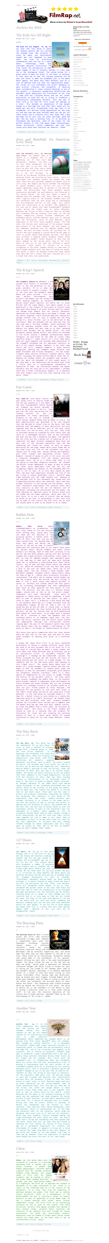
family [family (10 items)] (78, 175)
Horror (75, 129)
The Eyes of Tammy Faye (80, 85)
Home (19, 5)
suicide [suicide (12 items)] (84, 188)
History (75, 126)
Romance (76, 143)
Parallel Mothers (78, 80)
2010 (75, 335)
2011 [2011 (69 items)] (81, 164)
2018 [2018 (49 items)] (85, 169)
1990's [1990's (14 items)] (75, 162)
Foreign (75, 124)
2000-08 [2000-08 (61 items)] (81, 162)
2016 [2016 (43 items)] (75, 169)
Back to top (23, 1235)
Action (75, 108)
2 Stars (75, 98)
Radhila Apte (77, 140)
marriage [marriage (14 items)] (75, 182)
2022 (75, 307)
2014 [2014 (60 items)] (81, 167)
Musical (75, 133)
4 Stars (75, 103)
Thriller (75, 147)
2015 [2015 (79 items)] (86, 166)
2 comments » (22, 380)
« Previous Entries (40, 1231)
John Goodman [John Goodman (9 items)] (85, 179)
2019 (75, 314)
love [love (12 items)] (90, 181)
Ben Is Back (76, 66)
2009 (75, 338)
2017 (75, 319)
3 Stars (75, 101)
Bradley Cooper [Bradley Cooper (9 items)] (80, 173)
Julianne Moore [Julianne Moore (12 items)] (77, 181)
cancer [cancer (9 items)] (85, 173)
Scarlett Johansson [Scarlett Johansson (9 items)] (77, 188)
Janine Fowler (78, 1240)
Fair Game (24, 387)
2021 (75, 309)
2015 (75, 323)
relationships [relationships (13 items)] (80, 186)
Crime (75, 115)
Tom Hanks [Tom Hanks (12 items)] (89, 188)
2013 (75, 328)
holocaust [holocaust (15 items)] (76, 179)
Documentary (77, 117)
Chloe (20, 1149)
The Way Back (27, 731)
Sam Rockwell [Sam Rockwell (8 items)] (88, 186)
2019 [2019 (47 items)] (75, 171)
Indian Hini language (79, 131)
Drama (75, 119)
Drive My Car (77, 78)
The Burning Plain (29, 923)
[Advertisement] (82, 221)
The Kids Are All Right (33, 35)
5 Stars (75, 105)
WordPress (52, 1240)
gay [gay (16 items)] (86, 175)
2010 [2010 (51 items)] (75, 164)
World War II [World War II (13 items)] (84, 190)
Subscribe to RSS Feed (82, 49)
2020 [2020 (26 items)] (80, 171)
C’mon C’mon (77, 73)
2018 (75, 316)
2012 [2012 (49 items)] (86, 164)
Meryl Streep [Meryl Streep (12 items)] (87, 182)
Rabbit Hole (25, 515)
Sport (75, 145)
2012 (75, 331)
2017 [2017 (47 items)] (80, 169)
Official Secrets (77, 62)
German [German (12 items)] (79, 177)
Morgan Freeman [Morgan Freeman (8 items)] (76, 184)
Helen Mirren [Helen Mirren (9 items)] (84, 177)
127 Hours (24, 840)
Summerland (77, 71)
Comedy (75, 112)
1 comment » (22, 132)
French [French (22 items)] (82, 175)
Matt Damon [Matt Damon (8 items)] (81, 182)
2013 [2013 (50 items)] (75, 167)
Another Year (26, 1008)
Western (75, 154)
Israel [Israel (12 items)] (80, 179)
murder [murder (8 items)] (81, 184)
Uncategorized (77, 150)
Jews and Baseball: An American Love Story (43, 140)
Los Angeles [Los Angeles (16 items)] (85, 181)
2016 (75, 321)
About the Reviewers (30, 5)
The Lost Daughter (78, 83)
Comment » (21, 260)
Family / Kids (77, 122)
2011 (75, 333)
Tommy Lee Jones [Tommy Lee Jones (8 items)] (77, 190)
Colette (75, 64)
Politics (75, 138)
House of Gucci (77, 76)
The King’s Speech (30, 270)
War (74, 152)
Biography (76, 110)
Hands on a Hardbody (79, 69)
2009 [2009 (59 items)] (88, 162)
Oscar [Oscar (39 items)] (86, 184)
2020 (75, 311)
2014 (75, 326)
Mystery (75, 136)
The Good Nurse (78, 59)
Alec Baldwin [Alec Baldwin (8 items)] (85, 171)
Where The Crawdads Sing (81, 57)
